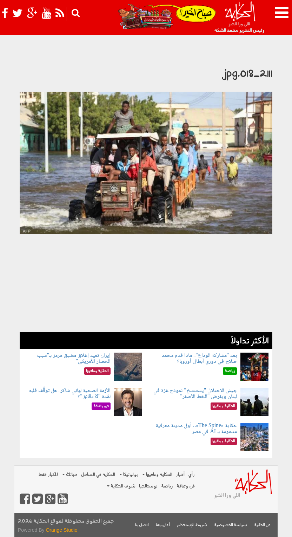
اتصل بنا (142, 525)
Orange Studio (61, 530)
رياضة (167, 486)
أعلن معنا (163, 525)
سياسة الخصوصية (230, 525)
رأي (191, 474)
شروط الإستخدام (192, 525)
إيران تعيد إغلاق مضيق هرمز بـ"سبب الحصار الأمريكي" (74, 359)
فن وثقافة (186, 486)
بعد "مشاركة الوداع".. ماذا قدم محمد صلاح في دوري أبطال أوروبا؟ (199, 359)
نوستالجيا (148, 486)
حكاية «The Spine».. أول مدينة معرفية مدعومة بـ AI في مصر (196, 429)
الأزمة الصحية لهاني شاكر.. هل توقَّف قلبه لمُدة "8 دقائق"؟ (70, 394)
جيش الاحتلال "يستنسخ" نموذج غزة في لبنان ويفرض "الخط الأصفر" (195, 394)
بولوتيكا (128, 474)
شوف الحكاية (121, 486)
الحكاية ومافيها (157, 474)
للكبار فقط (48, 474)
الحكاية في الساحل (98, 474)
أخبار (180, 474)
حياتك (69, 474)
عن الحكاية (262, 525)
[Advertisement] (146, 283)
